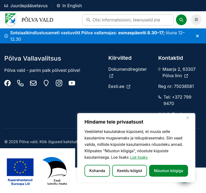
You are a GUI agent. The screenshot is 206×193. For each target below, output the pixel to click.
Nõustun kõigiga (168, 170)
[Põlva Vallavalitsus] (7, 83)
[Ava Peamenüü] (196, 19)
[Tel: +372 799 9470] (20, 83)
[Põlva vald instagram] (59, 83)
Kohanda (97, 170)
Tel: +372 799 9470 (178, 100)
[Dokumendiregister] (130, 72)
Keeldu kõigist (129, 170)
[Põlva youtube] (72, 83)
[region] (136, 147)
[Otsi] (181, 19)
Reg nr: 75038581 (176, 86)
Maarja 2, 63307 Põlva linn (179, 72)
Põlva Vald (28, 19)
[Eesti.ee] (119, 86)
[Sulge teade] (197, 36)
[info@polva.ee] (33, 83)
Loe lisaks (139, 157)
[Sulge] (189, 117)
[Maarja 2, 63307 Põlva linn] (46, 83)
